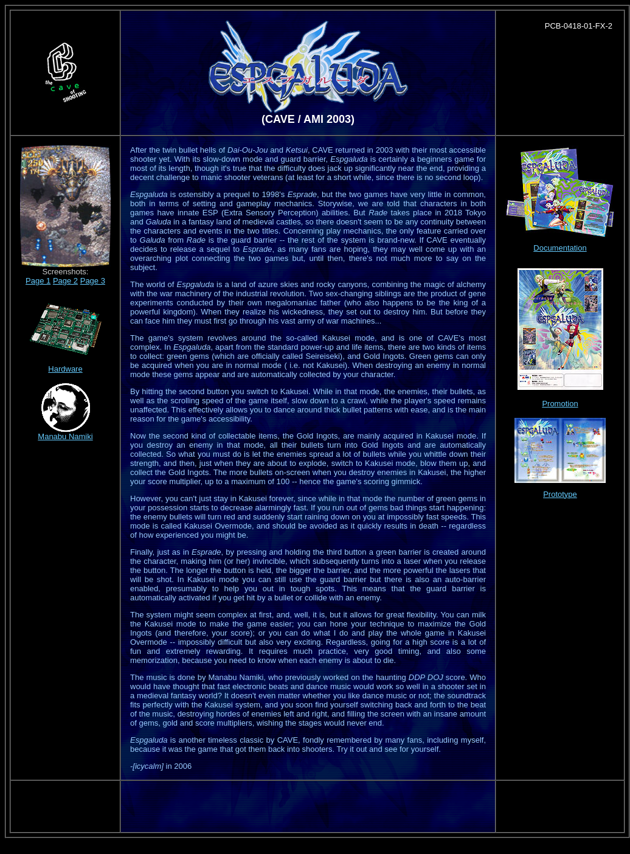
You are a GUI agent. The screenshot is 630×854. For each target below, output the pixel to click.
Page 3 (92, 280)
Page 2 (65, 280)
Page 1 (38, 280)
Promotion (560, 403)
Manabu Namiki (65, 436)
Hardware (65, 368)
